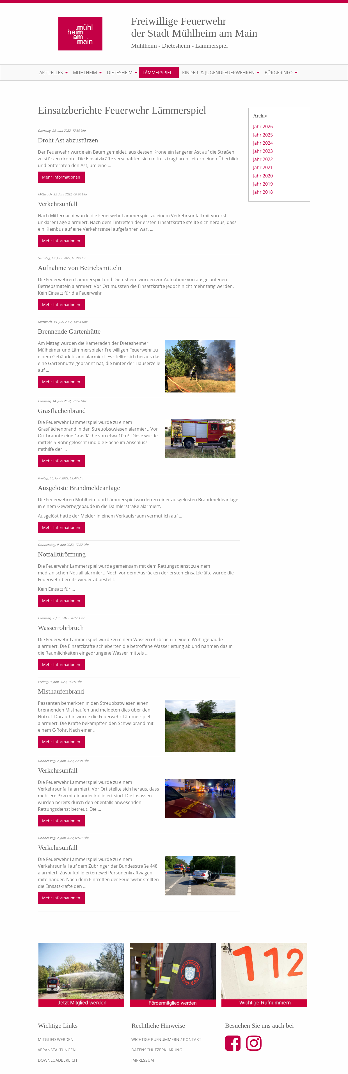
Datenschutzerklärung (156, 1049)
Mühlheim (85, 73)
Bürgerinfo (278, 73)
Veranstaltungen (57, 1049)
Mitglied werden (56, 1039)
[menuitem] (53, 72)
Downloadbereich (57, 1060)
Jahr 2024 (263, 143)
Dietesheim (119, 73)
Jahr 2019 (263, 184)
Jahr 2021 (263, 167)
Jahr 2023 (263, 151)
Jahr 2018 (263, 192)
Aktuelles (51, 73)
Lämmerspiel (157, 73)
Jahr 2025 (263, 135)
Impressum (142, 1060)
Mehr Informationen (61, 177)
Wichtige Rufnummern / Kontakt (166, 1039)
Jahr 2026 (263, 126)
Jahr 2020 (263, 176)
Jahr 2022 (263, 159)
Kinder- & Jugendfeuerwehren (218, 73)
